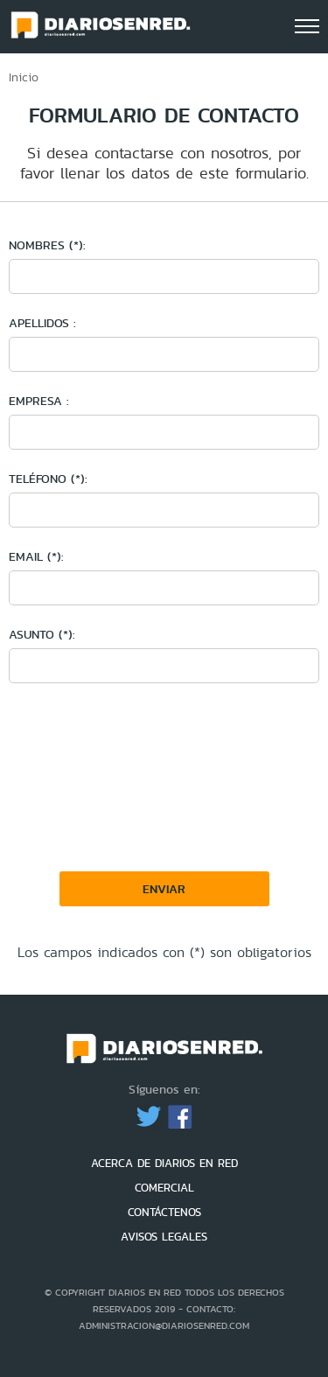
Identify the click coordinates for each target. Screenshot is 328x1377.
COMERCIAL (164, 1187)
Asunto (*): (42, 634)
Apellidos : (42, 323)
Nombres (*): (47, 245)
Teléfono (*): (48, 478)
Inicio (23, 77)
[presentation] (150, 868)
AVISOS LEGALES (164, 1236)
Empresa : (39, 400)
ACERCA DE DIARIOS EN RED (164, 1163)
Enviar (164, 889)
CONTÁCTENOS (164, 1212)
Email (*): (36, 556)
